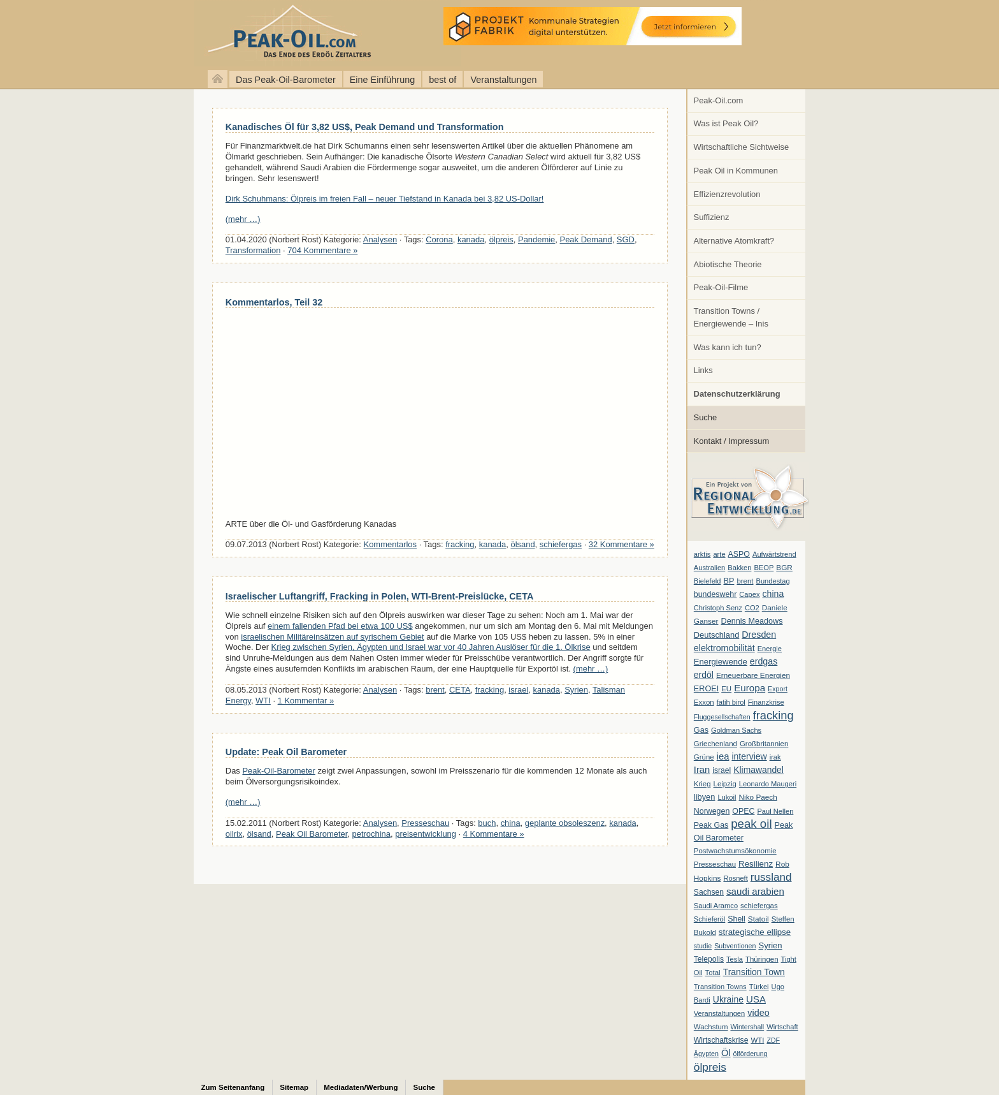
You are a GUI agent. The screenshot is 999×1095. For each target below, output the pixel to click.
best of (442, 80)
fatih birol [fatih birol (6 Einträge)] (731, 702)
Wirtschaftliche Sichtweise (741, 147)
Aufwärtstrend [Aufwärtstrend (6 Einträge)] (774, 554)
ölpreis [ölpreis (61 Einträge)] (710, 1067)
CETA (460, 689)
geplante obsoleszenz (565, 823)
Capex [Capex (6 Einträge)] (749, 594)
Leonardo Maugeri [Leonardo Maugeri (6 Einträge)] (767, 784)
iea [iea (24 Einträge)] (723, 756)
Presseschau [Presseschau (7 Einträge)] (715, 864)
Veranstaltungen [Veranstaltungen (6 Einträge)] (719, 1013)
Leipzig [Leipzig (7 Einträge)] (725, 784)
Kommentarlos (390, 544)
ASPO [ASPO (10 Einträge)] (739, 554)
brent (435, 689)
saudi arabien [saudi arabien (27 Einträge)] (755, 891)
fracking (459, 544)
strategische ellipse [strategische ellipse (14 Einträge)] (755, 932)
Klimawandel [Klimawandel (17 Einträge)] (758, 770)
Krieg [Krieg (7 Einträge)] (702, 784)
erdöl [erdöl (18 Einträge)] (704, 675)
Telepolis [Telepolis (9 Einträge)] (709, 959)
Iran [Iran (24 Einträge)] (702, 770)
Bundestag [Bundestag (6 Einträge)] (773, 581)
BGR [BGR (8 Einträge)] (784, 567)
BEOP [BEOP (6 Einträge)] (763, 567)
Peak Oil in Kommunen (736, 170)
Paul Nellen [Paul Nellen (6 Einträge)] (775, 811)
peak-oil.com (134, 33)
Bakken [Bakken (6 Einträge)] (739, 567)
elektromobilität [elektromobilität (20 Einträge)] (724, 648)
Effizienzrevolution (727, 194)
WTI (263, 700)
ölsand (522, 544)
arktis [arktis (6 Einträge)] (702, 554)
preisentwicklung (425, 834)
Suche (705, 417)
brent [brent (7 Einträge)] (745, 581)
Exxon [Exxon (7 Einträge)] (704, 702)
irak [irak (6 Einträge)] (775, 757)
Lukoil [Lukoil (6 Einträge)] (726, 797)
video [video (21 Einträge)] (758, 1013)
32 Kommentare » (621, 544)
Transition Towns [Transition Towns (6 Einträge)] (720, 986)
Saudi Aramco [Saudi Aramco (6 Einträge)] (716, 905)
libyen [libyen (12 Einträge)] (704, 797)
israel (518, 689)
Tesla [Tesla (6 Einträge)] (734, 959)
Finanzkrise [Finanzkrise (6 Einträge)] (766, 702)
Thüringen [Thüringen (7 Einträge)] (762, 959)
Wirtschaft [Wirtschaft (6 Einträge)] (782, 1027)
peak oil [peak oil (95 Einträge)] (751, 823)
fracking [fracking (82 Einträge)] (773, 715)
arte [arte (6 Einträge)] (719, 554)
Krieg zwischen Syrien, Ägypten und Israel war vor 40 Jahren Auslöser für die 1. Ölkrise (431, 647)
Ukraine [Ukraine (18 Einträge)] (728, 999)
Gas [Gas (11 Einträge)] (701, 730)
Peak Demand (586, 239)
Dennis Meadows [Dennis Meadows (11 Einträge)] (752, 621)
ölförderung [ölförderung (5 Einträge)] (750, 1053)
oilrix (234, 834)
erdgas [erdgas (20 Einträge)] (764, 661)
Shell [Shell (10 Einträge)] (736, 919)
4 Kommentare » (493, 834)
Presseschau (425, 823)
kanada (471, 239)
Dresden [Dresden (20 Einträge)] (759, 634)
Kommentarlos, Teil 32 (274, 302)
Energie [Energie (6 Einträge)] (770, 648)
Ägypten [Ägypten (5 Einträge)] (706, 1053)
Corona (439, 239)
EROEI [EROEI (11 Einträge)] (706, 688)
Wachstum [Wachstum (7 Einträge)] (711, 1027)
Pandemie (536, 239)
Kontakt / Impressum (732, 441)
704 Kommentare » (322, 250)
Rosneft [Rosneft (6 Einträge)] (735, 878)
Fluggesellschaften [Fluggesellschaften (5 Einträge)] (722, 717)
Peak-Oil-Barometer (278, 770)
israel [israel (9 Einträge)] (721, 770)
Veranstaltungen (503, 80)
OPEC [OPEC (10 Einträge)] (743, 811)
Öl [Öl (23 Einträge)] (726, 1053)
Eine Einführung (382, 80)
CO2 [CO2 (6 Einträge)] (752, 608)
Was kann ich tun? (727, 347)
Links (703, 370)
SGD (626, 239)
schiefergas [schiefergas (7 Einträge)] (759, 905)
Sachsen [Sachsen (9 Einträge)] (709, 892)
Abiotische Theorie (728, 264)
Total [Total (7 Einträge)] (712, 972)
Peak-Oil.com (719, 100)
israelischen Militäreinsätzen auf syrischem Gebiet (332, 637)
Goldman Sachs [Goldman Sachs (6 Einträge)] (736, 730)
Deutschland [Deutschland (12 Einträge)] (717, 635)
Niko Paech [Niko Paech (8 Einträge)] (758, 797)
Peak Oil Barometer (311, 834)
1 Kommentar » (306, 700)
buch (487, 823)
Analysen (380, 239)
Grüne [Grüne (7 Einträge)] (704, 757)
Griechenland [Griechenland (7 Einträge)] (715, 743)
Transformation (253, 250)
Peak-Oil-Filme (721, 287)
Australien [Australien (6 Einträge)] (709, 567)
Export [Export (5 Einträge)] (777, 689)
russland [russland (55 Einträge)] (771, 877)
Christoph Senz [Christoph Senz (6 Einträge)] (718, 608)
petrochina (371, 834)
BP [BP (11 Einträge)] (729, 581)
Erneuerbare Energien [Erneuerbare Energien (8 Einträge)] (753, 675)
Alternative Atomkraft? (734, 241)
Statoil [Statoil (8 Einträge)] (758, 919)
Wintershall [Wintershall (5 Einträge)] (747, 1027)
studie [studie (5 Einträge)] (703, 946)
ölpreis (501, 239)
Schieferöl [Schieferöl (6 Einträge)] (709, 919)
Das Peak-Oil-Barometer (286, 80)
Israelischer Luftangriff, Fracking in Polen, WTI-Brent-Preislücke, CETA (380, 596)
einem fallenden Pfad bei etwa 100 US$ (340, 626)
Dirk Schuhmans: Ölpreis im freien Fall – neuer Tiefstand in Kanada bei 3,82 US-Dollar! (385, 198)
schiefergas (561, 544)
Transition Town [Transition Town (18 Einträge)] (754, 972)
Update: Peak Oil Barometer (286, 752)
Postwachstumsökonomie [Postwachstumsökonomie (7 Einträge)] (735, 851)
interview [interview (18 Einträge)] (748, 756)
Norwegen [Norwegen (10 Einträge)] (711, 811)
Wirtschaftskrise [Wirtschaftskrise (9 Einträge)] (721, 1040)
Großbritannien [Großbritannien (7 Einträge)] (764, 743)
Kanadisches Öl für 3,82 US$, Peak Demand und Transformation (365, 127)
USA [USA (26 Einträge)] (756, 999)
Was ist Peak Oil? (726, 123)
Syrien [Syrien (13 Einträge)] (770, 945)
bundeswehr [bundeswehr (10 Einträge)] (715, 594)
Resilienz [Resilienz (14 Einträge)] (755, 864)
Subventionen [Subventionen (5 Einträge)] (735, 946)
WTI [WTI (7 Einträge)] (757, 1040)
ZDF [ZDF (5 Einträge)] (773, 1040)
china (511, 823)
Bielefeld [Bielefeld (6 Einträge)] (707, 581)
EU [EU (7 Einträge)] (726, 689)
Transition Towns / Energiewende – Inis (731, 317)
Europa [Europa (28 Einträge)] (749, 687)
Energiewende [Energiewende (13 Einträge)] (720, 661)
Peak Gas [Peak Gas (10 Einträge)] (711, 825)
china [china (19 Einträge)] (773, 594)
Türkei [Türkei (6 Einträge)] (759, 986)
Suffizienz (711, 217)
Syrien (576, 689)
